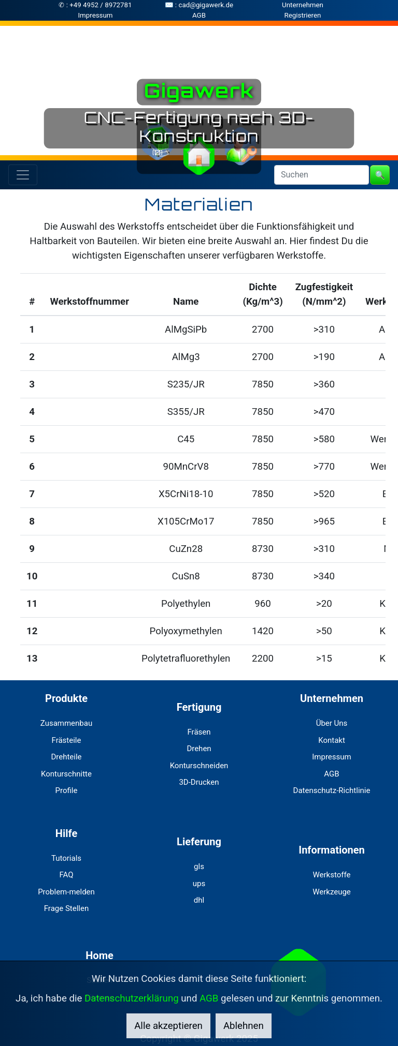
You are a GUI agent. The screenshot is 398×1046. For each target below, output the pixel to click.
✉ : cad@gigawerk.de (199, 5)
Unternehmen (302, 5)
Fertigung (199, 707)
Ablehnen (243, 1026)
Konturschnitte (66, 774)
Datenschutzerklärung (131, 998)
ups (199, 883)
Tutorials (66, 858)
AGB (199, 15)
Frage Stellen (66, 908)
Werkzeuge (331, 891)
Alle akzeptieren (168, 1026)
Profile (66, 790)
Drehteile (66, 756)
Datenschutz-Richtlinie (332, 790)
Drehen (199, 748)
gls (199, 866)
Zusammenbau (66, 723)
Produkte (66, 698)
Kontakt (331, 740)
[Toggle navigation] (22, 175)
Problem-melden (66, 891)
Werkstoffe (332, 874)
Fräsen (198, 732)
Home (99, 955)
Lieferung (199, 841)
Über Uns (332, 723)
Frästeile (66, 740)
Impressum (95, 15)
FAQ (66, 874)
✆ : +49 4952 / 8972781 (95, 5)
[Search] (321, 175)
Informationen (331, 850)
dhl (199, 900)
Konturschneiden (199, 765)
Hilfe (66, 833)
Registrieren (303, 15)
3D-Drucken (199, 782)
